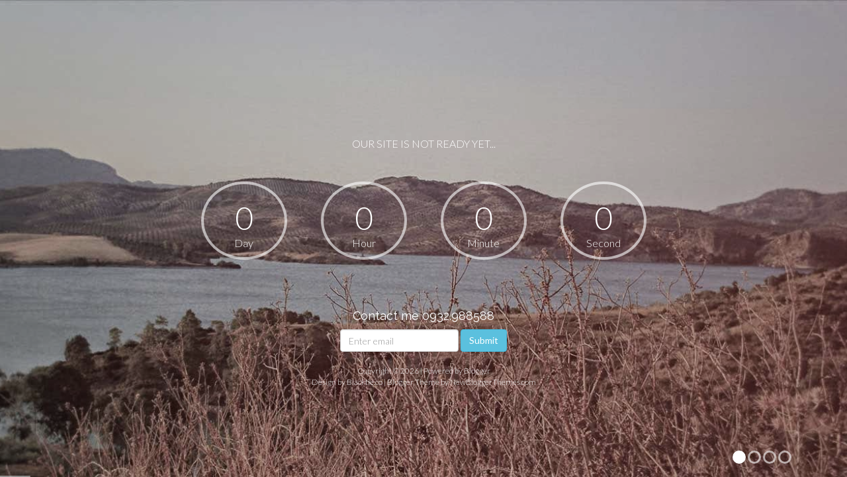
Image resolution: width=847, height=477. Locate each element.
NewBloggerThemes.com (493, 382)
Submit (483, 340)
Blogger (477, 371)
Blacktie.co (364, 382)
